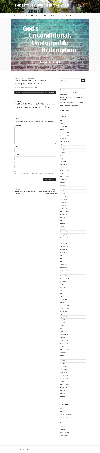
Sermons (62, 411)
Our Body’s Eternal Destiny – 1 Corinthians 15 (71, 102)
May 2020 (62, 325)
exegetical (43, 103)
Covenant (31, 103)
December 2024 (64, 167)
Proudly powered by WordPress (22, 449)
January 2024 (63, 199)
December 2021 (64, 270)
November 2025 (64, 135)
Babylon (19, 103)
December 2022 (64, 237)
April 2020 (62, 328)
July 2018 (62, 390)
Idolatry (42, 104)
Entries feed (63, 429)
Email (16, 155)
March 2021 (63, 296)
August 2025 (63, 144)
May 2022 (62, 255)
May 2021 (62, 290)
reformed (35, 107)
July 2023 (62, 217)
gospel (36, 104)
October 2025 (63, 138)
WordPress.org (64, 435)
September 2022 (64, 246)
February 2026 (64, 126)
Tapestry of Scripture (65, 414)
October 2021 (63, 276)
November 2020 (64, 308)
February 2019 (63, 369)
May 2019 (62, 361)
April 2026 (62, 120)
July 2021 (62, 284)
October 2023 (63, 208)
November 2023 (64, 205)
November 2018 (64, 378)
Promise (19, 107)
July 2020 (62, 320)
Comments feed (64, 432)
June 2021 (62, 287)
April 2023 (62, 226)
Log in (61, 426)
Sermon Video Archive (32, 15)
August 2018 (63, 387)
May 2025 (62, 153)
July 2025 (62, 147)
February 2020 (64, 334)
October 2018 (63, 381)
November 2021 (64, 273)
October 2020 (63, 311)
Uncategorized (64, 417)
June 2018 (62, 393)
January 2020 (63, 337)
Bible (25, 103)
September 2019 (64, 349)
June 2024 (62, 185)
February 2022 (63, 264)
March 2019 (63, 366)
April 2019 (62, 364)
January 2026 (63, 129)
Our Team (53, 15)
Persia (36, 106)
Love (27, 106)
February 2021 (63, 299)
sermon (41, 107)
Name (16, 146)
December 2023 (64, 202)
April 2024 (62, 191)
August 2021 (63, 281)
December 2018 (64, 375)
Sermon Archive (18, 15)
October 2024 (63, 173)
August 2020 (63, 317)
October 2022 (63, 243)
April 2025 (62, 155)
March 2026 (63, 123)
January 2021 (63, 302)
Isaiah (48, 104)
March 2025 (63, 158)
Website (17, 163)
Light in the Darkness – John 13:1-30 (69, 105)
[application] (35, 92)
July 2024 (62, 182)
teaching (48, 107)
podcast (20, 101)
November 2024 (64, 170)
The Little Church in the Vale (41, 5)
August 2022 (63, 249)
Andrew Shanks (32, 78)
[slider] (33, 92)
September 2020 (64, 314)
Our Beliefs (45, 15)
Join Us (61, 15)
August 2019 (63, 352)
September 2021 (64, 278)
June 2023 (62, 220)
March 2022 (63, 261)
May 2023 (62, 223)
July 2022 (62, 252)
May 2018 (62, 396)
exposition (20, 104)
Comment (17, 125)
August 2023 (63, 214)
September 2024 (64, 176)
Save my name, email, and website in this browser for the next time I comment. (34, 174)
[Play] (16, 92)
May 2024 (62, 188)
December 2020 (64, 305)
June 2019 (62, 358)
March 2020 (63, 331)
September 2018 (64, 384)
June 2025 (62, 150)
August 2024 (63, 179)
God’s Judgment (64, 90)
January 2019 (63, 372)
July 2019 (62, 355)
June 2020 (62, 322)
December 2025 (64, 132)
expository (29, 104)
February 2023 (63, 232)
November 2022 (64, 240)
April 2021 (62, 293)
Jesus (53, 104)
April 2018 (62, 399)
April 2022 (62, 258)
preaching (49, 106)
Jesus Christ (21, 106)
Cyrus (37, 103)
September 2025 (64, 141)
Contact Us (69, 15)
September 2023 (64, 211)
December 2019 (64, 340)
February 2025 (64, 161)
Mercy (32, 106)
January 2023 (63, 235)
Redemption (27, 107)
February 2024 (64, 196)
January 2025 (63, 164)
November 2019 (64, 343)
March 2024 (63, 194)
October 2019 (63, 346)
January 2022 (63, 267)
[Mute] (49, 92)
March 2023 (63, 229)
